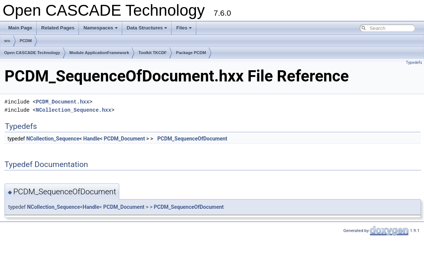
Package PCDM (191, 52)
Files (184, 28)
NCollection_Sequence (52, 139)
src (7, 40)
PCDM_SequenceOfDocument (192, 139)
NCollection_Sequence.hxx (73, 110)
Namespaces (100, 28)
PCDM (26, 40)
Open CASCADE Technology (32, 52)
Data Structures (147, 28)
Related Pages (57, 28)
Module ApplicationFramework (99, 52)
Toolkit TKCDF (152, 52)
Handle (91, 139)
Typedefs (414, 62)
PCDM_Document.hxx (62, 101)
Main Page (20, 28)
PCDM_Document (124, 139)
